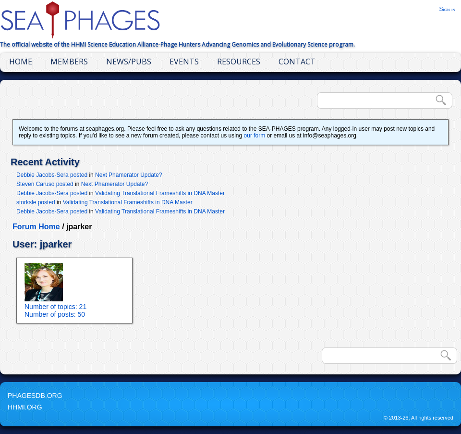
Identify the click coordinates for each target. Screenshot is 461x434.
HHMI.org (25, 407)
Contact (297, 61)
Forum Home (36, 227)
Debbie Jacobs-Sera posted (51, 175)
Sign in (447, 9)
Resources (238, 61)
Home (20, 61)
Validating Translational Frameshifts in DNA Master (160, 193)
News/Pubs (128, 61)
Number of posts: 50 (54, 314)
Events (184, 61)
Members (69, 61)
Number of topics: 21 (55, 306)
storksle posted (35, 202)
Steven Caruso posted (44, 184)
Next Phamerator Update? (128, 175)
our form (255, 135)
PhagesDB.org (35, 395)
